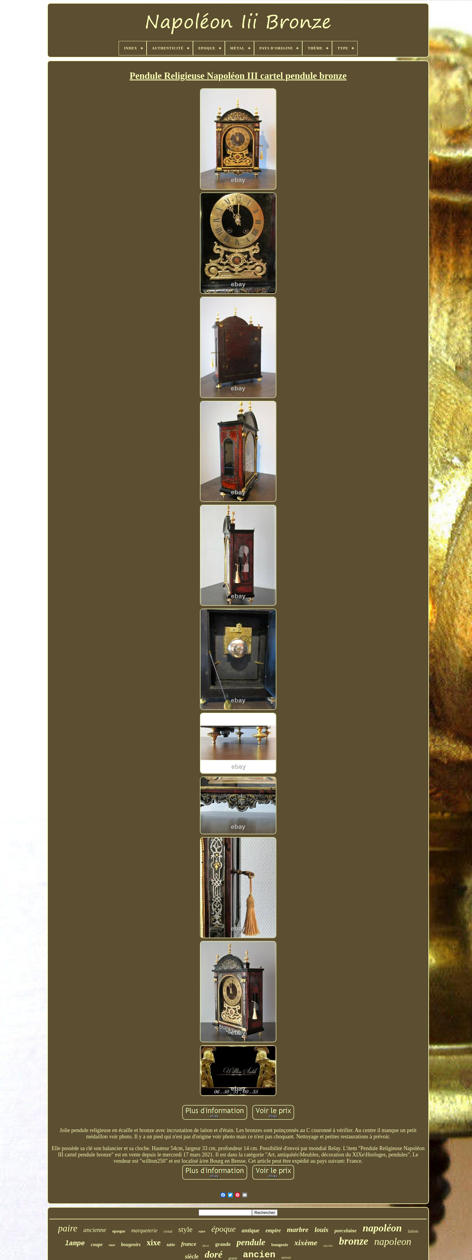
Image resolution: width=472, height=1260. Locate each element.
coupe (97, 1244)
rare (202, 1231)
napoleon (392, 1241)
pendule (251, 1242)
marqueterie (144, 1230)
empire (273, 1230)
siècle (192, 1256)
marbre (298, 1230)
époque (223, 1229)
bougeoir (279, 1244)
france (189, 1244)
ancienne (94, 1230)
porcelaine (345, 1231)
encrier (328, 1245)
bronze (353, 1241)
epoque (118, 1231)
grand (232, 1258)
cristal (167, 1231)
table (171, 1245)
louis (321, 1230)
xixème (306, 1242)
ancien (259, 1255)
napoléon (382, 1228)
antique (250, 1230)
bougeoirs (131, 1244)
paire (67, 1228)
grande (223, 1244)
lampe (75, 1243)
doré (213, 1254)
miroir (286, 1257)
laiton (413, 1231)
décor (205, 1245)
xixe (154, 1242)
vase (112, 1245)
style (185, 1229)
